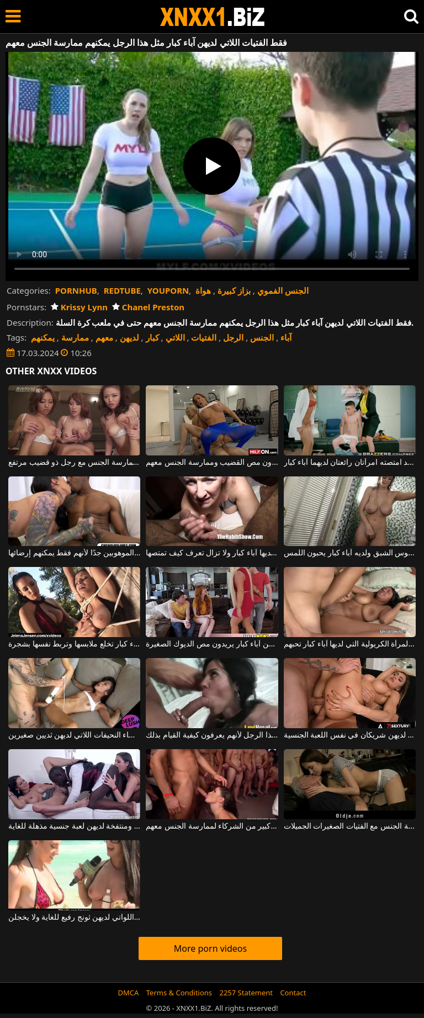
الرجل (233, 337)
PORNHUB (76, 290)
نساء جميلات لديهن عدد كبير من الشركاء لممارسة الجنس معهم (212, 826)
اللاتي (175, 337)
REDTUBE (122, 290)
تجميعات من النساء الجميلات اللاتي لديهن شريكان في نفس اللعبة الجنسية (350, 735)
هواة (203, 290)
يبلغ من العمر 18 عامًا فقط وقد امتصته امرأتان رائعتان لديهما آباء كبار (350, 462)
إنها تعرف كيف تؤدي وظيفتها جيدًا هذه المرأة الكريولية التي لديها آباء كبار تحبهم (350, 644)
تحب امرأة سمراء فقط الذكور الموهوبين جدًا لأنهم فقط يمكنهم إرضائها (74, 553)
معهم (104, 337)
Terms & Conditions (179, 993)
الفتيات (203, 337)
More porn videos (210, 948)
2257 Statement (246, 993)
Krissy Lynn (79, 306)
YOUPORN (168, 290)
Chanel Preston (148, 306)
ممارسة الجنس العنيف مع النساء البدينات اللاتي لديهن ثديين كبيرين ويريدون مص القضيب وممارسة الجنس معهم (212, 462)
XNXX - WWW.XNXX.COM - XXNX (212, 16)
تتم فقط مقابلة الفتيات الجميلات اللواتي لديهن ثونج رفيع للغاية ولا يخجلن (74, 917)
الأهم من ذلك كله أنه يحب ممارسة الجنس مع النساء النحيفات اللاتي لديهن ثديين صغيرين (74, 735)
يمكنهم (43, 337)
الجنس (262, 337)
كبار (152, 337)
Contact (293, 993)
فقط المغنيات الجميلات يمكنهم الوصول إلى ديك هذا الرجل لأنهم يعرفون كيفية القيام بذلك (212, 735)
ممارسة (75, 337)
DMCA (128, 993)
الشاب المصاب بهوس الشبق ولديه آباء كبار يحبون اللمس (350, 553)
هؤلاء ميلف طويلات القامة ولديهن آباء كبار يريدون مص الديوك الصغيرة (212, 644)
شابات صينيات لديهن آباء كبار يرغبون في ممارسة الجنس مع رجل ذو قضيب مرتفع (74, 462)
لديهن (129, 337)
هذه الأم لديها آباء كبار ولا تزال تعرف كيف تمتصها (212, 553)
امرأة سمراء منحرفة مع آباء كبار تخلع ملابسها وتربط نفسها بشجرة (74, 644)
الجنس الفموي (283, 290)
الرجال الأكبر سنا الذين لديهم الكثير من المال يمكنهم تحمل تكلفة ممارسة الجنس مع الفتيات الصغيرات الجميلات (350, 826)
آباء (286, 337)
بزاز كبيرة (234, 290)
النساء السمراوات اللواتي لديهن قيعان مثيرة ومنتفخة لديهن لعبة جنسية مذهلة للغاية (74, 826)
